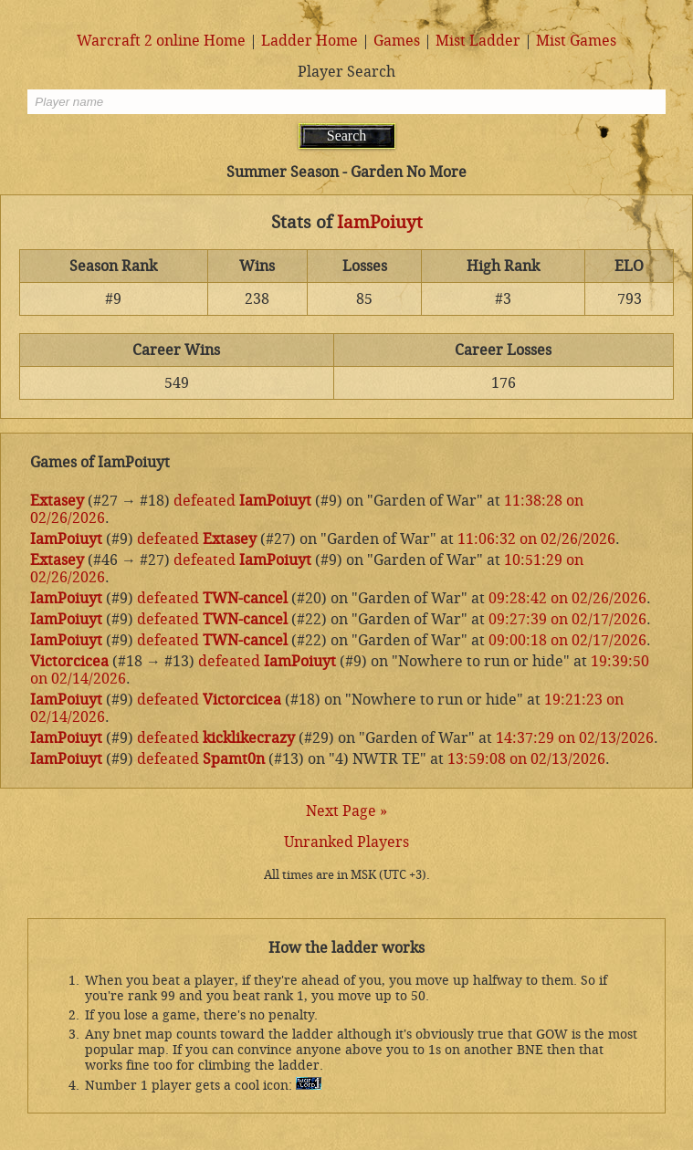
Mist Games (576, 40)
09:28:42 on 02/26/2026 (567, 598)
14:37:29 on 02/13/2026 (575, 738)
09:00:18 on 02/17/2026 (567, 640)
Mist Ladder (478, 40)
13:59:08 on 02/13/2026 (526, 759)
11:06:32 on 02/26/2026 (536, 539)
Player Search (346, 71)
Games (396, 40)
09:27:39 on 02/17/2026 (567, 619)
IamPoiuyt (380, 223)
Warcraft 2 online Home (161, 40)
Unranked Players (346, 842)
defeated (204, 500)
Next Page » (346, 811)
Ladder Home (309, 40)
